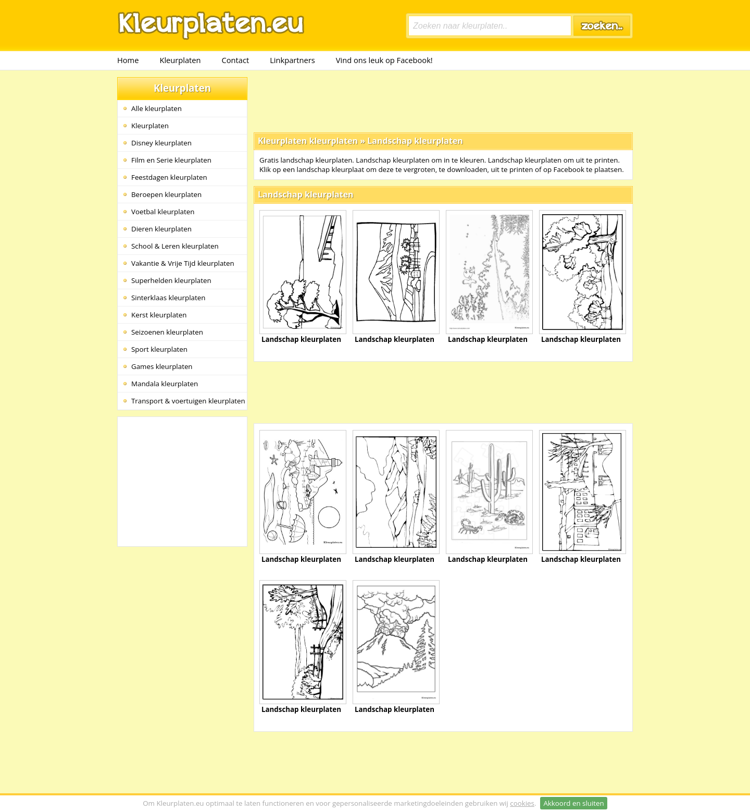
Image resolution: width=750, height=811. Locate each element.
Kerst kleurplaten (158, 315)
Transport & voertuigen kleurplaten (188, 400)
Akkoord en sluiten (573, 803)
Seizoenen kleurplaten (167, 332)
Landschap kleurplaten (415, 140)
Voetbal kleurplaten (162, 211)
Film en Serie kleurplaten (171, 160)
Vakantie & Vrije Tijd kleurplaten (182, 263)
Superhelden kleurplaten (171, 280)
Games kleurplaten (162, 366)
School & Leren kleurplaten (175, 246)
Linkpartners (292, 60)
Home (128, 60)
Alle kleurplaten (156, 108)
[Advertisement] (443, 100)
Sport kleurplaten (159, 349)
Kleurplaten (180, 60)
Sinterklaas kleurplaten (168, 297)
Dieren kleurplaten (161, 229)
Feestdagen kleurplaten (169, 177)
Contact (235, 60)
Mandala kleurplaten (164, 383)
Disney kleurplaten (161, 143)
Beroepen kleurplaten (166, 194)
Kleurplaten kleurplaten (308, 140)
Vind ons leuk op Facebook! (384, 60)
